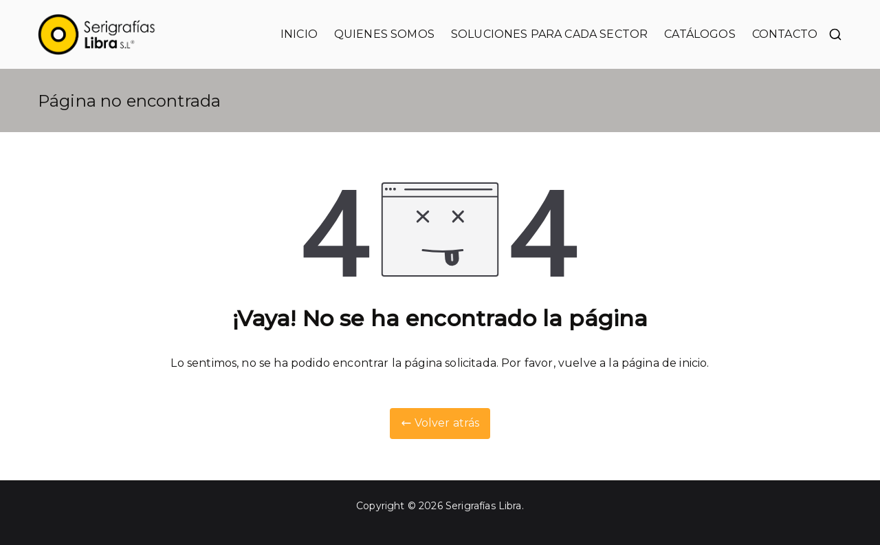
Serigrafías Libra (484, 506)
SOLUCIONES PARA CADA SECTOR (549, 34)
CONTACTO (784, 34)
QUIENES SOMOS (384, 34)
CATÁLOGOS (699, 34)
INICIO (299, 34)
